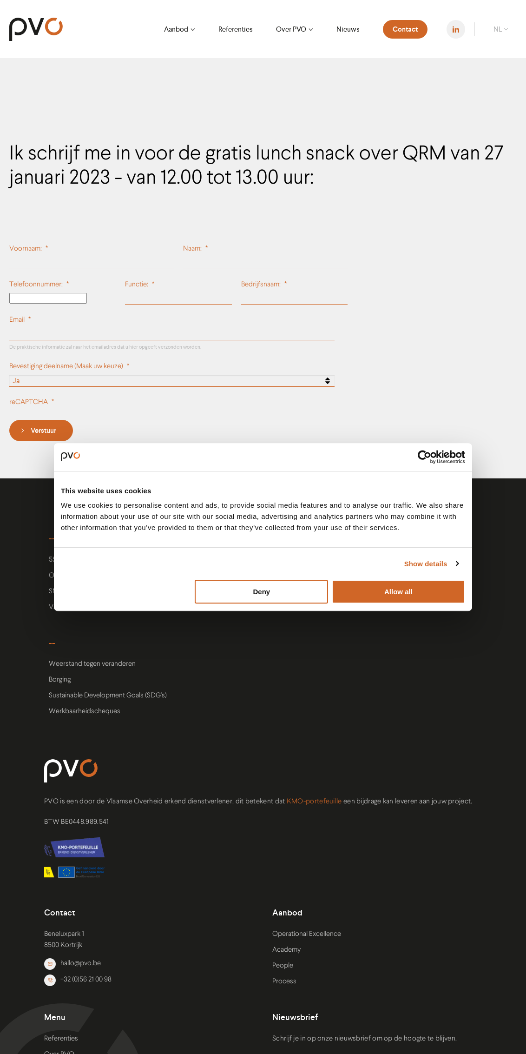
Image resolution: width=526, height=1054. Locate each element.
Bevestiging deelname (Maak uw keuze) (66, 366)
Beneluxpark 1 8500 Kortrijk (64, 940)
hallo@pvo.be (72, 964)
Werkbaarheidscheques (84, 711)
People (282, 965)
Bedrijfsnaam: (261, 284)
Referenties (235, 29)
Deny (261, 592)
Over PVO (291, 29)
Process (284, 981)
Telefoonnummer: (36, 284)
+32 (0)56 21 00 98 (78, 980)
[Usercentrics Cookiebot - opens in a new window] (424, 457)
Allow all (398, 592)
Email (17, 320)
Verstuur (43, 430)
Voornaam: (25, 248)
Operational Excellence (306, 934)
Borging (60, 679)
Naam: (192, 248)
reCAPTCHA (28, 402)
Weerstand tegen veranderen (92, 664)
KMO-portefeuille (314, 801)
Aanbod (176, 29)
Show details (425, 564)
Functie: (136, 284)
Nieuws (348, 29)
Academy (286, 950)
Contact (405, 29)
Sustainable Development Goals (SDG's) (108, 695)
